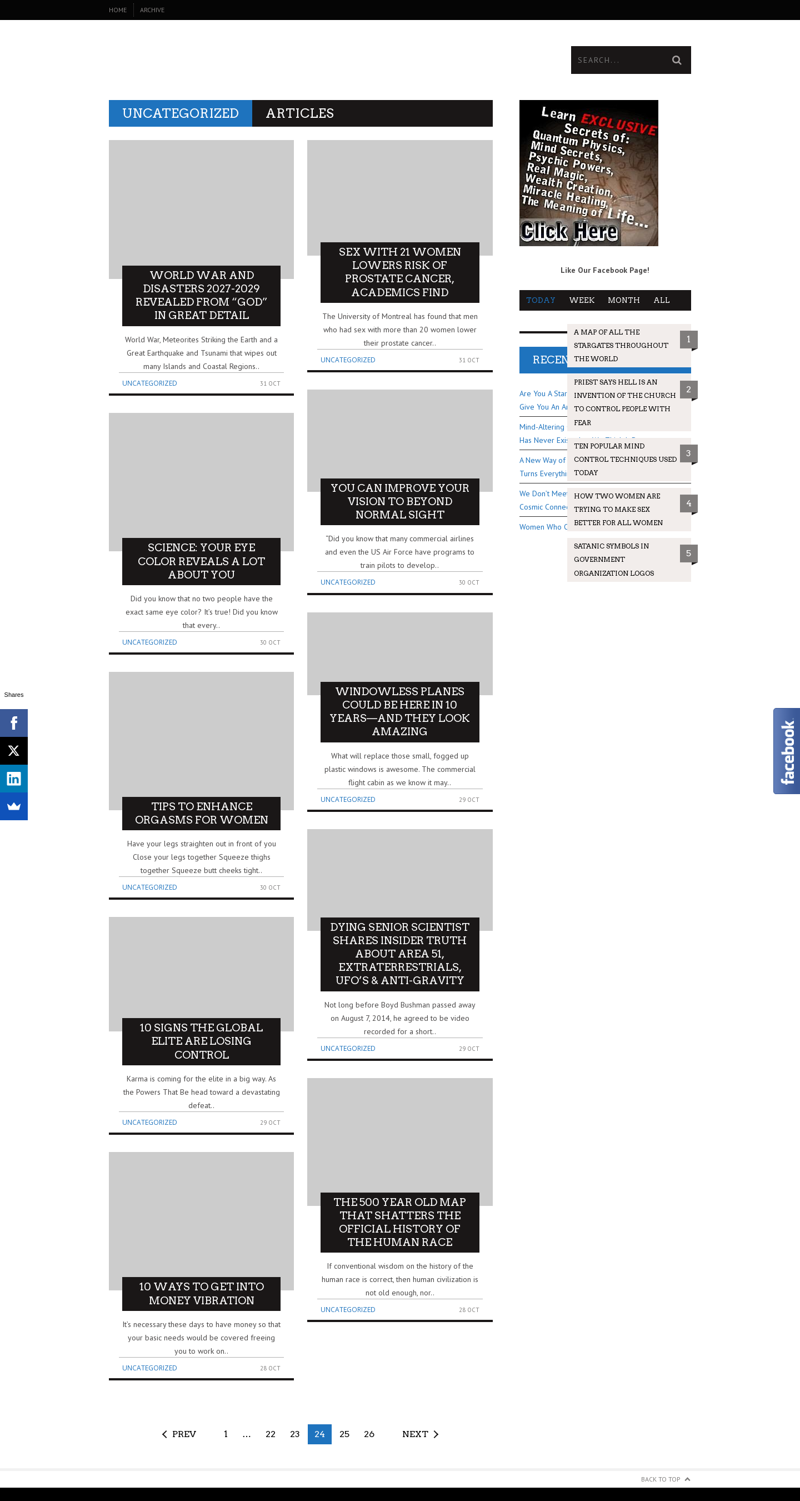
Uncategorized (149, 383)
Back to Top (661, 1479)
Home (118, 10)
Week (581, 300)
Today (541, 300)
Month (624, 300)
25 (344, 1434)
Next (415, 1434)
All (661, 300)
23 (295, 1434)
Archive (152, 10)
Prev (184, 1434)
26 (369, 1434)
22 (271, 1434)
